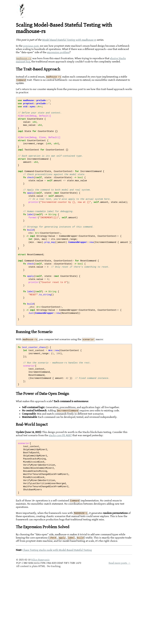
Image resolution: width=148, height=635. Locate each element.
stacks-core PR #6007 (60, 488)
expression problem (58, 52)
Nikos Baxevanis (40, 623)
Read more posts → (119, 626)
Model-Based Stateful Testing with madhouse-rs (69, 39)
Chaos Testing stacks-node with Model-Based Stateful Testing (57, 613)
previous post (31, 45)
